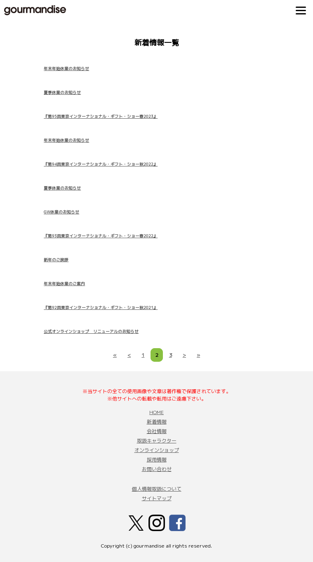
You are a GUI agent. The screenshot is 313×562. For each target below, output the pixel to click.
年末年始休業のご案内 (64, 283)
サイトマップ (157, 498)
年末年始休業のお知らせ (66, 68)
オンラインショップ (156, 450)
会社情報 (157, 431)
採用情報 (157, 459)
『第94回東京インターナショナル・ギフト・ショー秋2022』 (101, 164)
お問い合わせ (157, 469)
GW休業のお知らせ (61, 212)
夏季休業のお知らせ (62, 92)
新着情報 (157, 421)
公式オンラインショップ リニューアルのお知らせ (91, 331)
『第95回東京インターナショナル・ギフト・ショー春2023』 (101, 116)
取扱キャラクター (157, 440)
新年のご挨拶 (56, 259)
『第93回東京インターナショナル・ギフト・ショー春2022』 (101, 236)
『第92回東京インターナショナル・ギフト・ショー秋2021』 (101, 307)
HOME (156, 412)
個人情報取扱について (156, 488)
